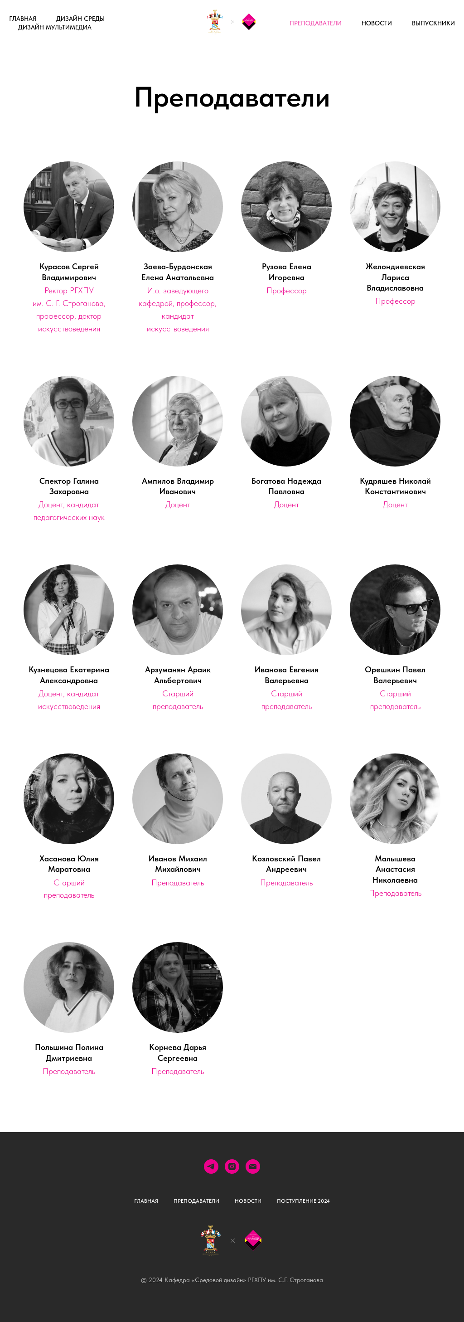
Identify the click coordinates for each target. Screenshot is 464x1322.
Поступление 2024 (303, 1201)
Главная (22, 18)
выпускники (433, 23)
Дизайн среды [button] (80, 18)
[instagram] (232, 1166)
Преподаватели (316, 23)
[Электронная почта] (253, 1166)
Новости (377, 23)
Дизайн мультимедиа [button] (55, 27)
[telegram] (211, 1166)
